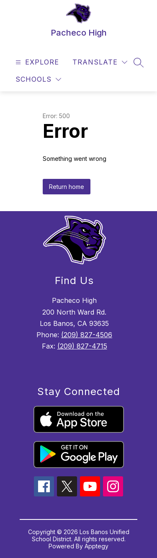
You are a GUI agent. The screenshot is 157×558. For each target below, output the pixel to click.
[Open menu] (36, 62)
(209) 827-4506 (86, 335)
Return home (66, 186)
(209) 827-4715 (82, 346)
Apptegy (96, 546)
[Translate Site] (99, 62)
